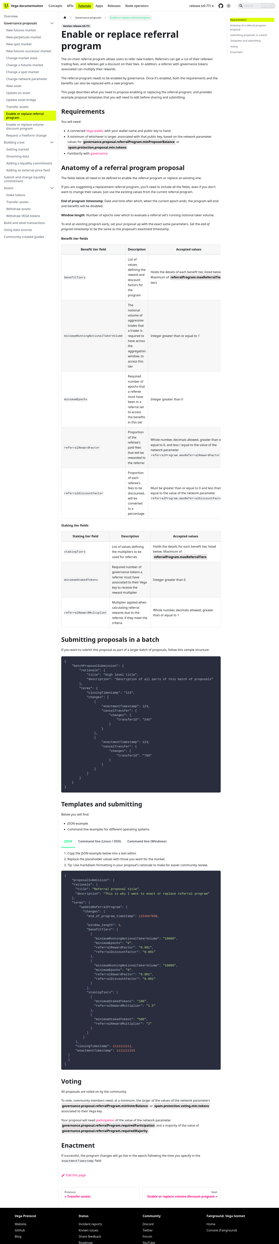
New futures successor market (28, 51)
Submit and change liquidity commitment (24, 179)
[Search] (256, 6)
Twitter (148, 1230)
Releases (114, 6)
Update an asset (18, 93)
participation (105, 1120)
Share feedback (90, 1236)
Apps (99, 6)
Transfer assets (17, 107)
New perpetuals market (23, 37)
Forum (147, 1236)
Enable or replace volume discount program (25, 126)
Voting (234, 46)
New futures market (21, 30)
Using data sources (18, 230)
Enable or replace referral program (25, 116)
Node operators (136, 6)
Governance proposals (20, 23)
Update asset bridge (21, 100)
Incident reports (90, 1224)
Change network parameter (26, 79)
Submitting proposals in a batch (248, 35)
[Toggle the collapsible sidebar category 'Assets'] (52, 188)
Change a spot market (22, 72)
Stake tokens (15, 195)
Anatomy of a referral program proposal (248, 27)
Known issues (88, 1230)
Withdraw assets (18, 209)
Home (211, 1224)
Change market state (21, 58)
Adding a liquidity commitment (29, 163)
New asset (13, 86)
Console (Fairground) (222, 1230)
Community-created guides (24, 237)
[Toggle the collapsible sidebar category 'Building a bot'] (52, 142)
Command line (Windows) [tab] (146, 841)
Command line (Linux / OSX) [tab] (99, 841)
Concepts (55, 6)
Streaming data (17, 156)
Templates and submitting (245, 40)
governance (99, 153)
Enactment (236, 52)
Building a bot (14, 142)
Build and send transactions (24, 223)
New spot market (19, 44)
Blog (18, 1236)
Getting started (17, 149)
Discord (148, 1224)
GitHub (20, 1230)
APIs (70, 6)
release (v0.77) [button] (200, 6)
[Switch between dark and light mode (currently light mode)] (229, 6)
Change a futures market (24, 65)
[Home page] (65, 18)
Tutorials (84, 6)
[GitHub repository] (221, 6)
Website (20, 1224)
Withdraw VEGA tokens (23, 216)
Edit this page (73, 1175)
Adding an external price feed (28, 170)
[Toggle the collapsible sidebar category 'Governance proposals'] (52, 23)
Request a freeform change (26, 135)
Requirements (238, 19)
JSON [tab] (68, 841)
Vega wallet (94, 131)
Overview (11, 16)
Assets (8, 188)
